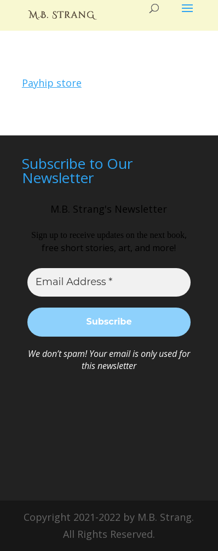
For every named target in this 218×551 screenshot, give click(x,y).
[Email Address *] (109, 282)
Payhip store (52, 82)
